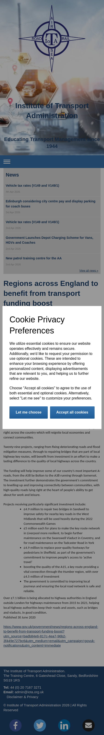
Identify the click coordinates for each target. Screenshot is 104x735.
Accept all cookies (72, 412)
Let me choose (29, 412)
